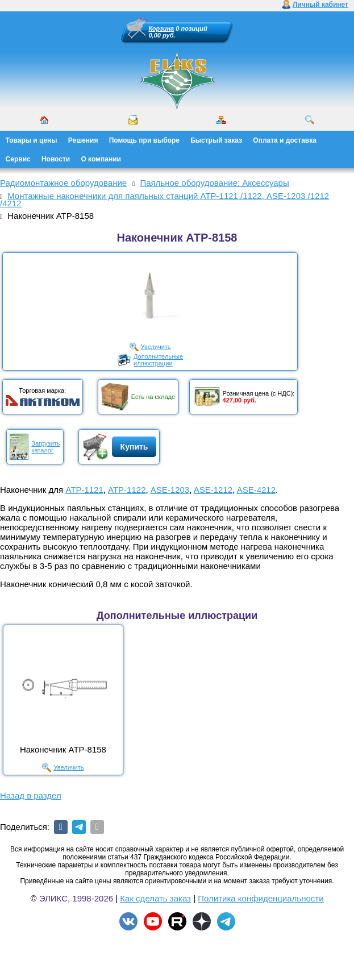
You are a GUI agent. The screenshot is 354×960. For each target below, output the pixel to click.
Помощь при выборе (144, 140)
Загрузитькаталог (45, 447)
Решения (83, 140)
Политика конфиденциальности (260, 898)
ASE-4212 (256, 489)
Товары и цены (31, 140)
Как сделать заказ (155, 898)
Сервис (18, 159)
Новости (55, 159)
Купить (134, 446)
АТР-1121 (84, 489)
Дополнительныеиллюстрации (158, 360)
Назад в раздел (30, 795)
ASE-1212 (213, 489)
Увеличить (156, 346)
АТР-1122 (126, 489)
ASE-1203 (170, 489)
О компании (101, 159)
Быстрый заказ (216, 140)
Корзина (161, 28)
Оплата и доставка (284, 140)
